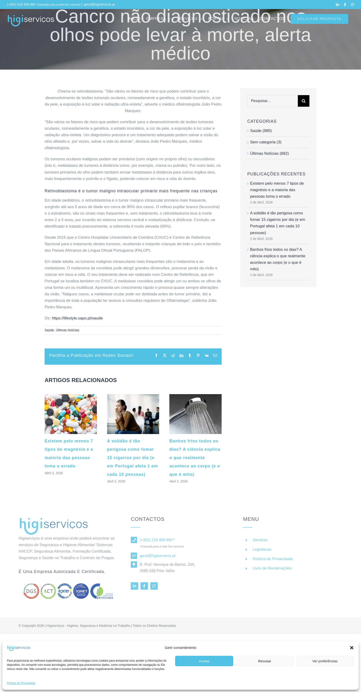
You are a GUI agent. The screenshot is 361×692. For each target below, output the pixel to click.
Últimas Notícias (67, 330)
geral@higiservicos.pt (99, 4)
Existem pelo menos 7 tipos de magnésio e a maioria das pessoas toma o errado (277, 190)
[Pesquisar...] (272, 101)
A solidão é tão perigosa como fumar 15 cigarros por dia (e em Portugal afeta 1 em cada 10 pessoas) (132, 458)
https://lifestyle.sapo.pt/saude (77, 318)
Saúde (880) (261, 131)
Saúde (49, 330)
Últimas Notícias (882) (269, 153)
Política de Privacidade (273, 562)
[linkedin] (134, 588)
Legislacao (262, 552)
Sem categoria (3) (265, 142)
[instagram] (154, 588)
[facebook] (144, 588)
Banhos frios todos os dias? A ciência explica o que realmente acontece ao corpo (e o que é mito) (194, 458)
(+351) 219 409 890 (21, 4)
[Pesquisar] (303, 101)
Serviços (260, 543)
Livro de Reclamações (272, 571)
